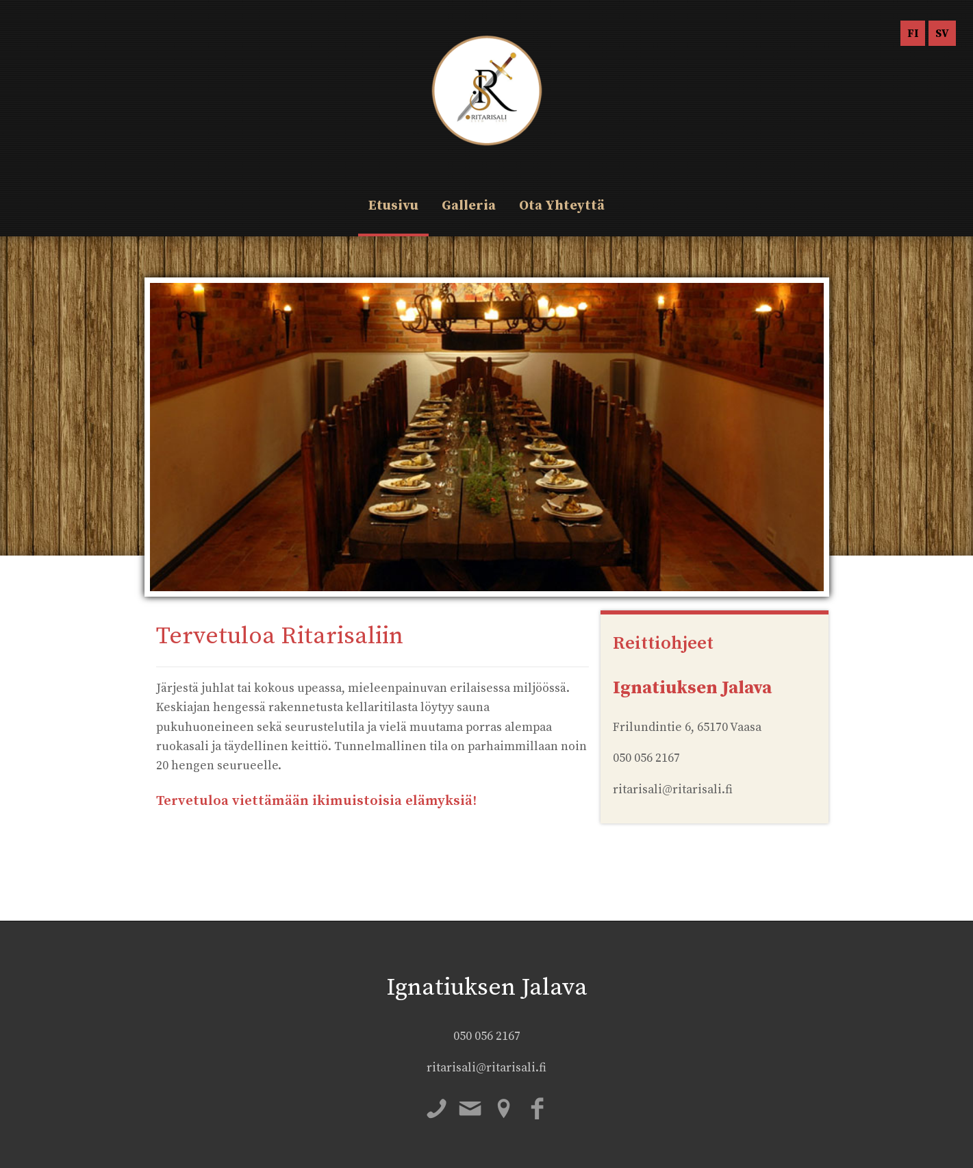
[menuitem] (912, 33)
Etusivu (393, 205)
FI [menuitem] (912, 33)
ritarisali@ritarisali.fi (486, 1068)
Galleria (469, 205)
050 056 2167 (486, 1036)
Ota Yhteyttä (562, 205)
